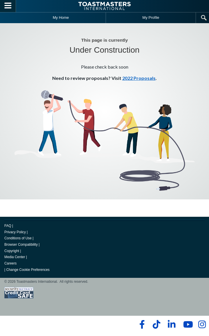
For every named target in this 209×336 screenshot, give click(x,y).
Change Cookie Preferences (27, 270)
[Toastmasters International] (104, 6)
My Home (61, 17)
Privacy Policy (15, 232)
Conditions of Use (18, 238)
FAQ (7, 226)
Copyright (11, 251)
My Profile (151, 17)
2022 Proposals (139, 78)
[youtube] (186, 324)
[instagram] (201, 324)
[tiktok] (156, 324)
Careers (10, 263)
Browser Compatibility (21, 245)
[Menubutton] (8, 6)
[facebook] (141, 324)
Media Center (14, 257)
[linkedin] (171, 324)
